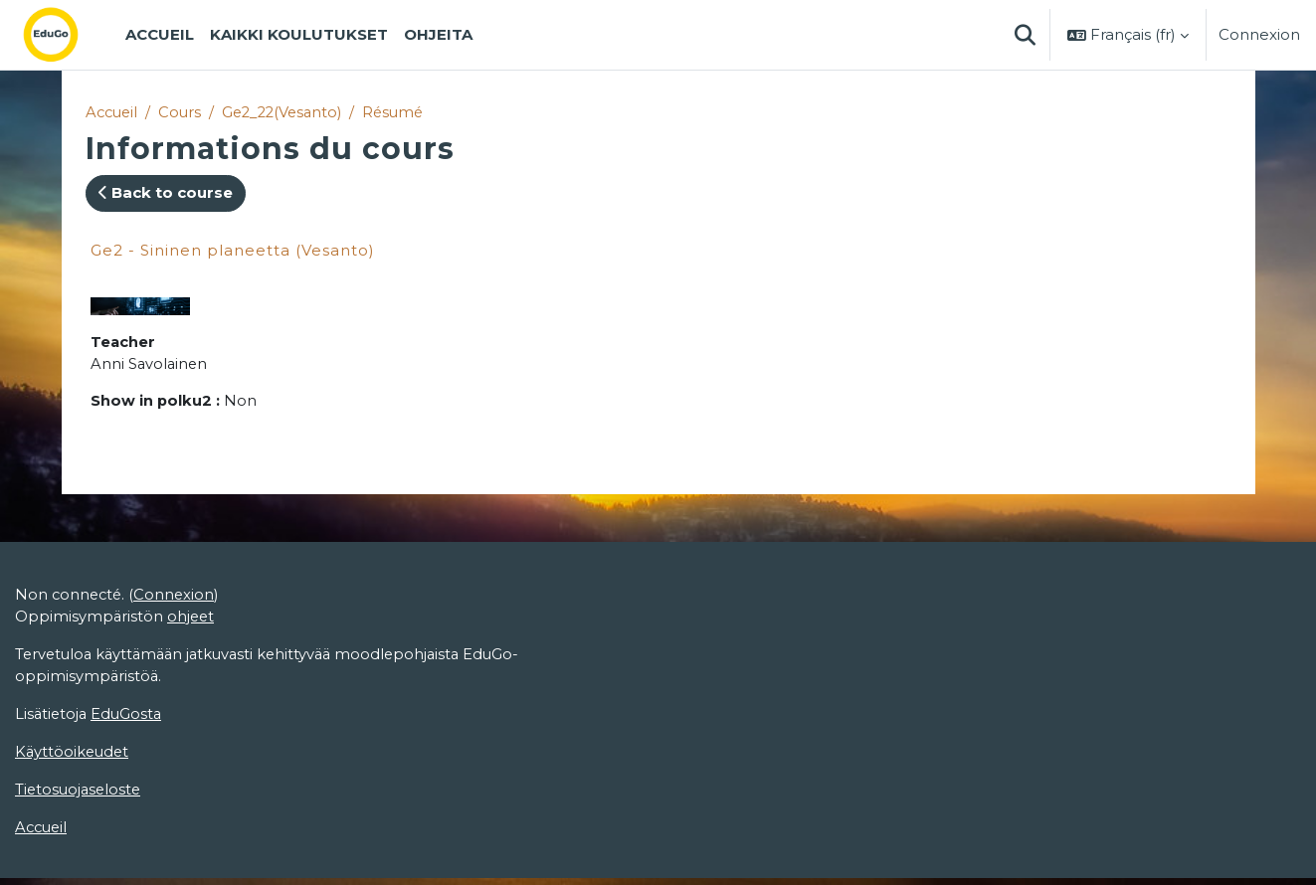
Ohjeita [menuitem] (438, 34)
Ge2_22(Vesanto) (290, 111)
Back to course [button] (165, 193)
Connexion (1259, 34)
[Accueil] (66, 35)
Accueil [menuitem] (159, 34)
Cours (184, 111)
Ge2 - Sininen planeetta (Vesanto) (233, 250)
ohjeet (192, 620)
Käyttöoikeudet (73, 757)
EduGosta (130, 718)
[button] (1024, 35)
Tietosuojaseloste (80, 795)
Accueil (113, 111)
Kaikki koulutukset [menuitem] (299, 34)
